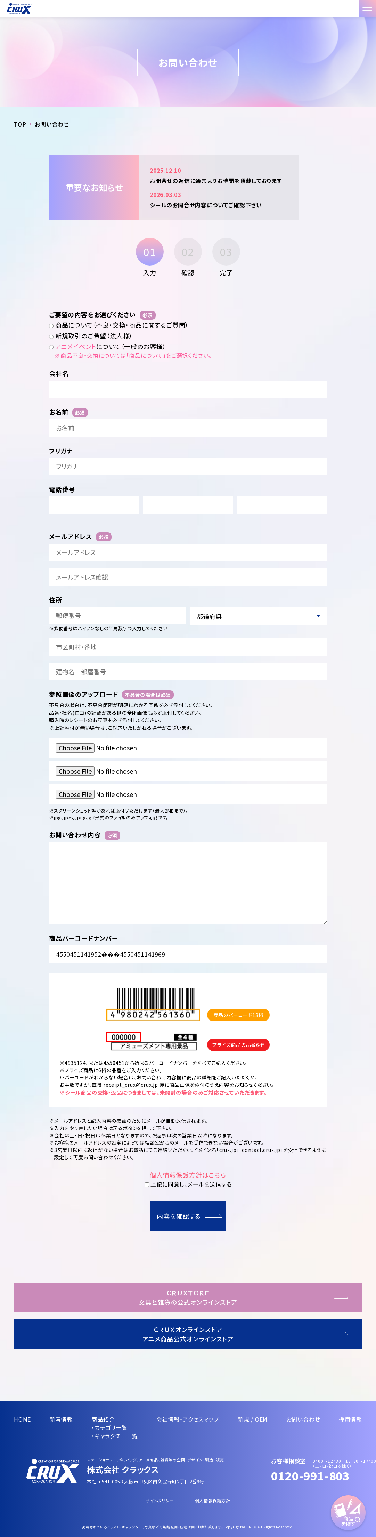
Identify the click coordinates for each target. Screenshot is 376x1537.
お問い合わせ (303, 1419)
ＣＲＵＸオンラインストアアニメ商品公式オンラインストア (188, 1334)
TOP (20, 124)
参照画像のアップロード (111, 694)
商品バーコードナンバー (83, 938)
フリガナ (61, 450)
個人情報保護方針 (212, 1500)
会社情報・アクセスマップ (187, 1419)
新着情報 (61, 1419)
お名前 (68, 412)
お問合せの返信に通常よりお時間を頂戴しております (219, 175)
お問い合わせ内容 (84, 835)
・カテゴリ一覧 (109, 1427)
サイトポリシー (160, 1500)
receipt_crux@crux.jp (130, 1084)
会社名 (58, 373)
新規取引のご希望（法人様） (91, 335)
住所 (55, 599)
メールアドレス (80, 536)
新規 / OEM (253, 1419)
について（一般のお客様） (107, 346)
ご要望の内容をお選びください (102, 314)
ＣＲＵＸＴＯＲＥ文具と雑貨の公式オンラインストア (188, 1297)
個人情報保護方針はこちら (188, 1174)
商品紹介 (103, 1419)
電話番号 (62, 489)
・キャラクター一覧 (114, 1436)
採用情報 (350, 1419)
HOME (22, 1419)
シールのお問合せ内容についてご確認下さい (219, 199)
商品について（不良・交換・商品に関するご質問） (119, 325)
